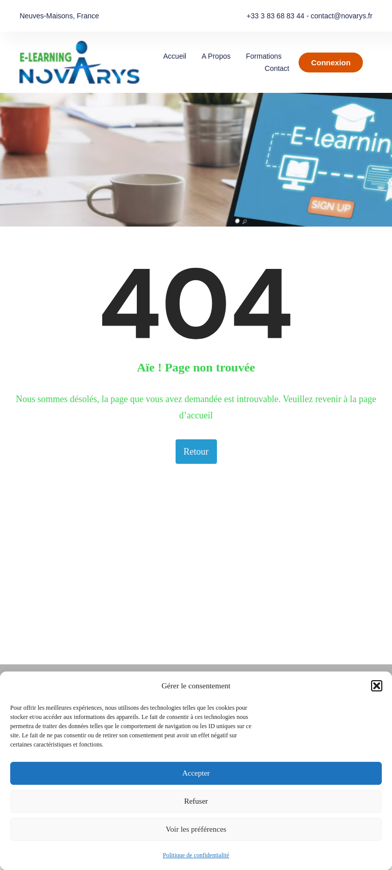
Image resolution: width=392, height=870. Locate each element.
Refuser (196, 801)
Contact (277, 68)
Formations (264, 56)
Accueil (174, 56)
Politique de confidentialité (196, 855)
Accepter (196, 773)
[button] (377, 686)
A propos (216, 56)
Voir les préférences (196, 829)
